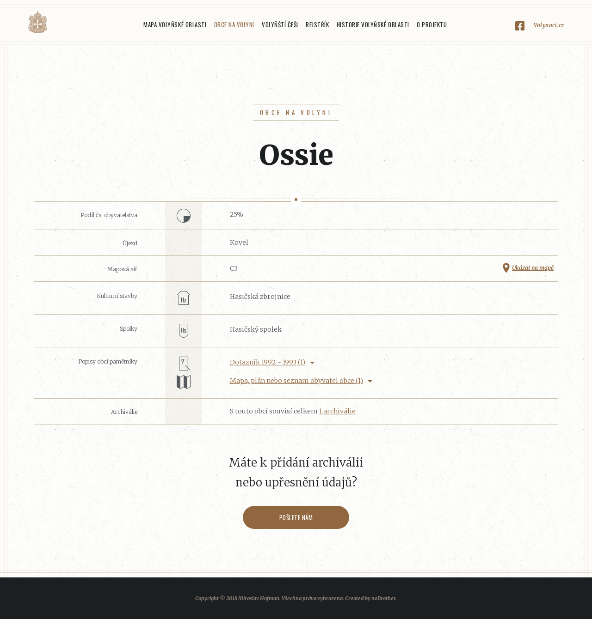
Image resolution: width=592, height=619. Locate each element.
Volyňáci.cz (37, 22)
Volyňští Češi (280, 24)
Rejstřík (317, 24)
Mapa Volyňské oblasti (174, 24)
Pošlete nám (296, 517)
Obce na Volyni (234, 24)
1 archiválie (337, 411)
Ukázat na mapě (533, 267)
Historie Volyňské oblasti (373, 24)
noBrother (383, 598)
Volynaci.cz (549, 25)
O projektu (432, 24)
